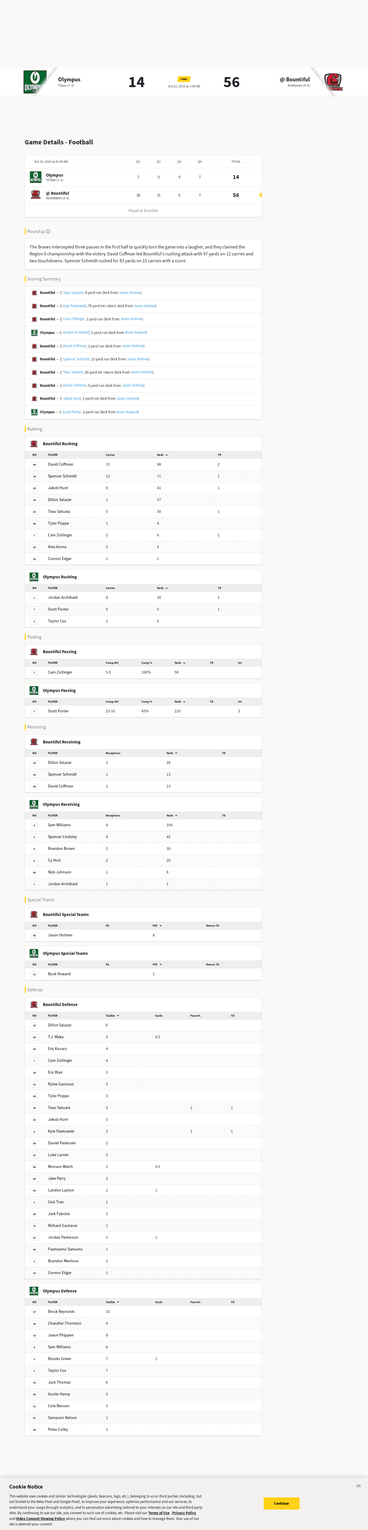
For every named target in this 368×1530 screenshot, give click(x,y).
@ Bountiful (295, 79)
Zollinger (60, 530)
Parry (57, 1174)
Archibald (63, 593)
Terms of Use (159, 1516)
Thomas (59, 1377)
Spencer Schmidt (76, 354)
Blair (55, 1067)
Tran (56, 1197)
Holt (54, 855)
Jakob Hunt (72, 393)
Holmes (60, 930)
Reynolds (61, 1307)
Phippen (61, 1330)
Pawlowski (61, 1126)
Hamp (59, 1389)
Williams (59, 820)
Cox (57, 616)
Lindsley (62, 832)
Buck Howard (135, 327)
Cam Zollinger (74, 314)
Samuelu (65, 1244)
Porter (58, 604)
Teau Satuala (73, 288)
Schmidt (62, 471)
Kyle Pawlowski (74, 301)
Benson (59, 1401)
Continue (281, 1506)
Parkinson (63, 1233)
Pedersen (62, 1138)
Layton (61, 1185)
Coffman (60, 459)
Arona (57, 542)
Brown (61, 844)
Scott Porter (71, 407)
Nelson (62, 1413)
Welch (60, 1162)
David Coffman (74, 341)
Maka (56, 1032)
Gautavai (61, 1079)
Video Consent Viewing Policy (40, 1522)
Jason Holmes (130, 288)
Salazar (60, 495)
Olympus (69, 79)
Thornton (64, 1318)
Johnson (59, 867)
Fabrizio (59, 1209)
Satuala (59, 507)
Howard (59, 969)
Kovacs (57, 1044)
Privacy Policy (184, 1516)
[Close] (358, 1490)
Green (59, 1354)
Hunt (58, 483)
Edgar (60, 554)
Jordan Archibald (75, 327)
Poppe (58, 518)
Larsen (58, 1150)
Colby (58, 1425)
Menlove (63, 1256)
